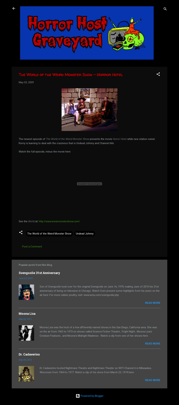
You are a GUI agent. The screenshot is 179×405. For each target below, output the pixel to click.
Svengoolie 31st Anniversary (39, 273)
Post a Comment (32, 246)
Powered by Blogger (89, 395)
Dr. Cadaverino (29, 354)
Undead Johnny (85, 233)
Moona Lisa (27, 313)
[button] (158, 74)
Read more (152, 302)
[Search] (165, 9)
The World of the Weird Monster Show (49, 233)
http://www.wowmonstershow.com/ (59, 221)
